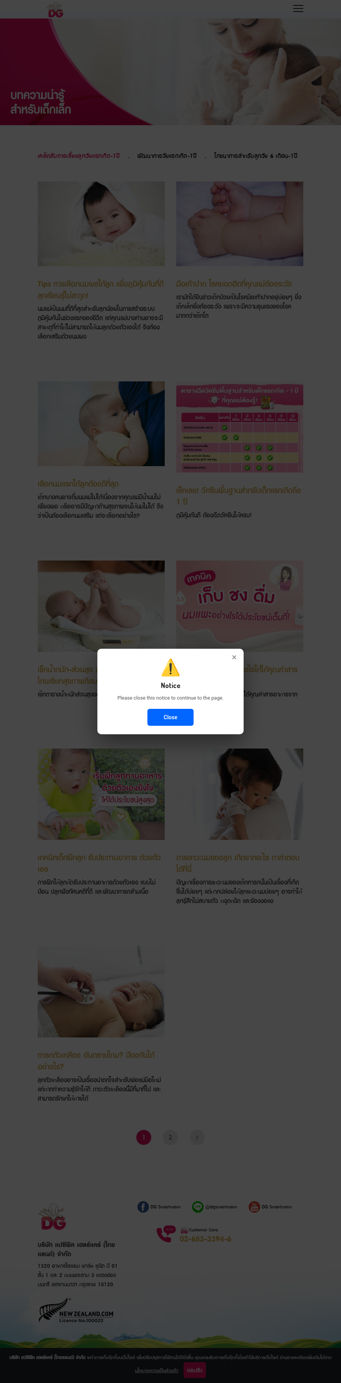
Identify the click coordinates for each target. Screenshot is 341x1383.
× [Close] (234, 657)
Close (170, 717)
